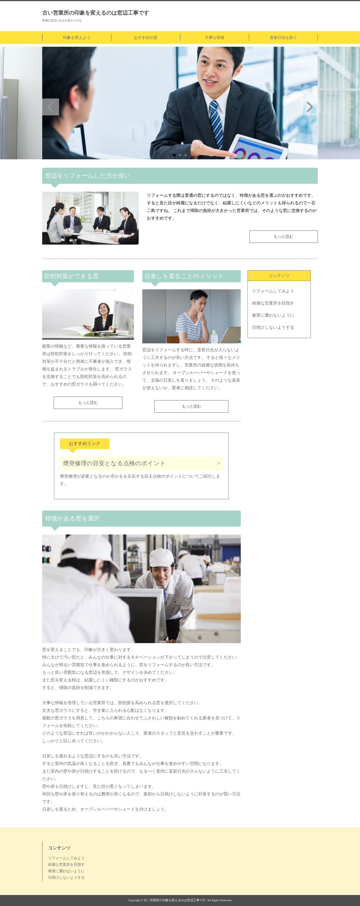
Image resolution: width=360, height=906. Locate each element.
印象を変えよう (77, 37)
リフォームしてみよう (273, 291)
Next (309, 107)
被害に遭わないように (273, 315)
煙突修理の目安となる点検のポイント (114, 463)
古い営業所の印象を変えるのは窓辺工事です (95, 13)
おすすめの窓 (146, 37)
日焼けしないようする (273, 327)
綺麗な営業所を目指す (273, 303)
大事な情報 (214, 37)
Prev (50, 107)
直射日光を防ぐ (283, 37)
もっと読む (283, 236)
